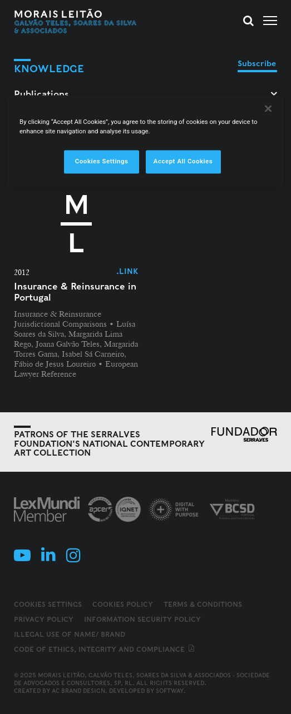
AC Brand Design (78, 690)
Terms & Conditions (203, 604)
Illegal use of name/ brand (69, 634)
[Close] (268, 108)
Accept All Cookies (183, 161)
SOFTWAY (170, 690)
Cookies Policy (122, 604)
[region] (145, 141)
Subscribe (257, 63)
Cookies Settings (48, 604)
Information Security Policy (142, 619)
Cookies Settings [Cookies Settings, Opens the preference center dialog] (102, 161)
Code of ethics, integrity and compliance (105, 649)
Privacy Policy (43, 619)
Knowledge (49, 68)
